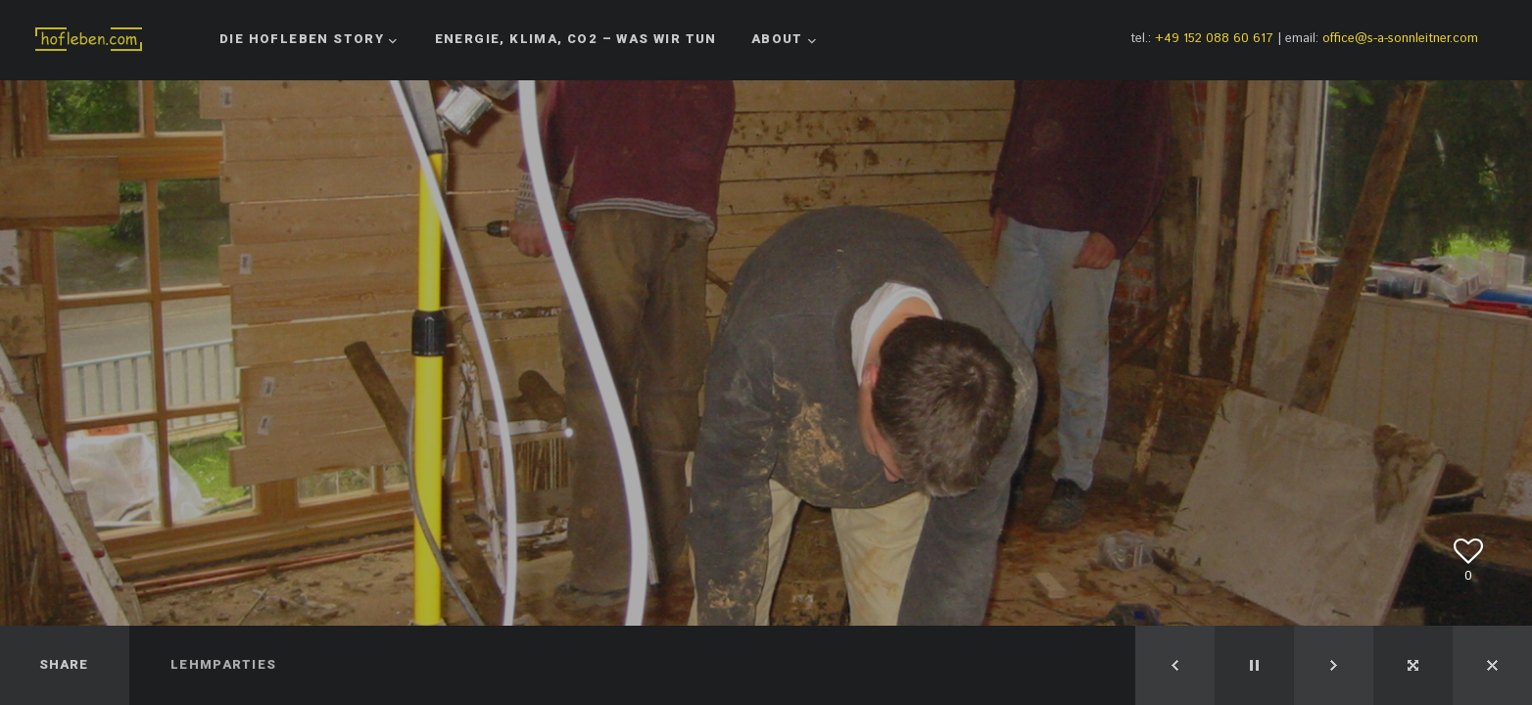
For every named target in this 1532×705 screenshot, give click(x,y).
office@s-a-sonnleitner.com (1400, 38)
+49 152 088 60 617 (1214, 38)
